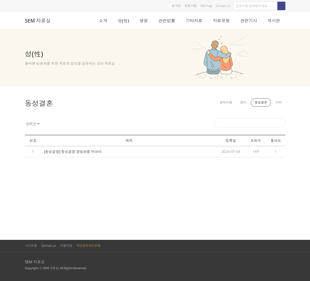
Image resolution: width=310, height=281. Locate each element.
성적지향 (224, 102)
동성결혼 (260, 102)
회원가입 (190, 6)
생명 (143, 20)
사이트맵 (31, 245)
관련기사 (248, 20)
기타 (278, 102)
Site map (206, 6)
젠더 (242, 102)
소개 (103, 20)
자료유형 (221, 20)
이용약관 (66, 245)
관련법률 (166, 20)
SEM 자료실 (38, 20)
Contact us (223, 6)
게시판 (273, 20)
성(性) (123, 20)
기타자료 (193, 20)
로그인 (175, 6)
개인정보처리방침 (88, 245)
